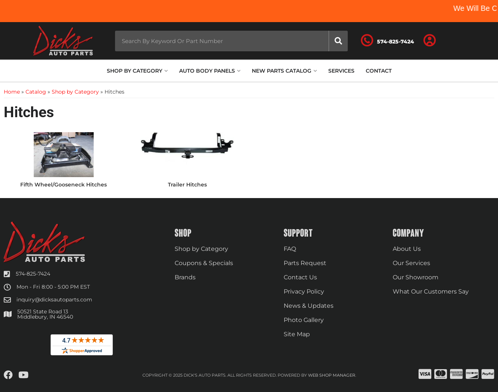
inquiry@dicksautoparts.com (54, 299)
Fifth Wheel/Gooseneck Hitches (63, 184)
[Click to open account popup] (429, 41)
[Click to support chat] (387, 41)
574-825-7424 (33, 273)
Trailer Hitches (187, 184)
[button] (231, 41)
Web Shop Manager (331, 375)
